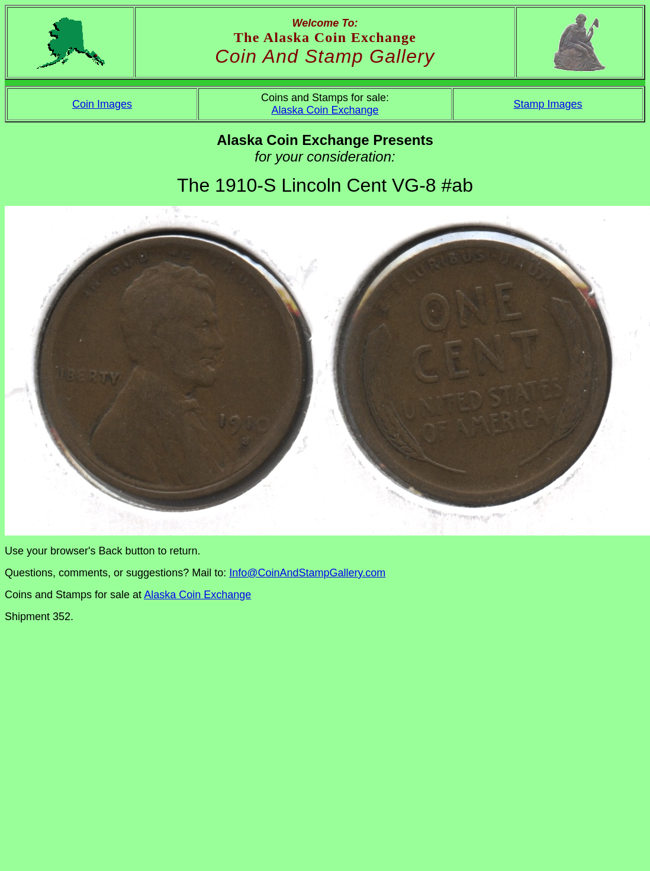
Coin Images (102, 104)
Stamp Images (547, 104)
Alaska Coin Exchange (324, 110)
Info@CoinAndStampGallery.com (307, 573)
